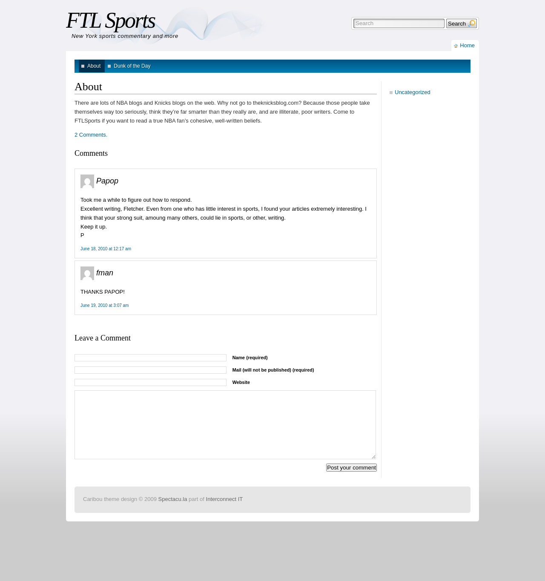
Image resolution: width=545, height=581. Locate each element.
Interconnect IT (224, 512)
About (93, 66)
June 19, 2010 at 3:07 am (104, 305)
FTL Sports (110, 20)
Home (467, 45)
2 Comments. (91, 135)
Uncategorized (412, 92)
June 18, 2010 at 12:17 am (105, 248)
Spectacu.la (172, 512)
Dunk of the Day (132, 66)
